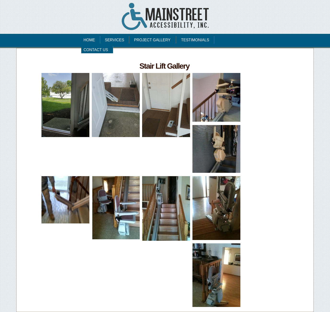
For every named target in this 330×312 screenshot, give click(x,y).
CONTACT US (96, 50)
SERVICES (114, 40)
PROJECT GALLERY (155, 39)
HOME (89, 40)
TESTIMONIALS (195, 40)
